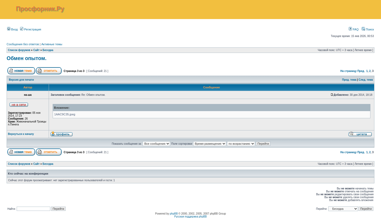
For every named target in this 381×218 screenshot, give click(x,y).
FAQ (354, 29)
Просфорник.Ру (40, 8)
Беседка (48, 50)
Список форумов (19, 50)
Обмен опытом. (27, 58)
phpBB (174, 213)
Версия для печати (21, 79)
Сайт (36, 50)
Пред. (361, 71)
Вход (12, 29)
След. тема (366, 79)
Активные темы (51, 44)
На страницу (348, 71)
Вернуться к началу (21, 134)
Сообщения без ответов (23, 44)
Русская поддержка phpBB (190, 216)
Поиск (368, 29)
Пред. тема (349, 79)
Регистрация (30, 29)
